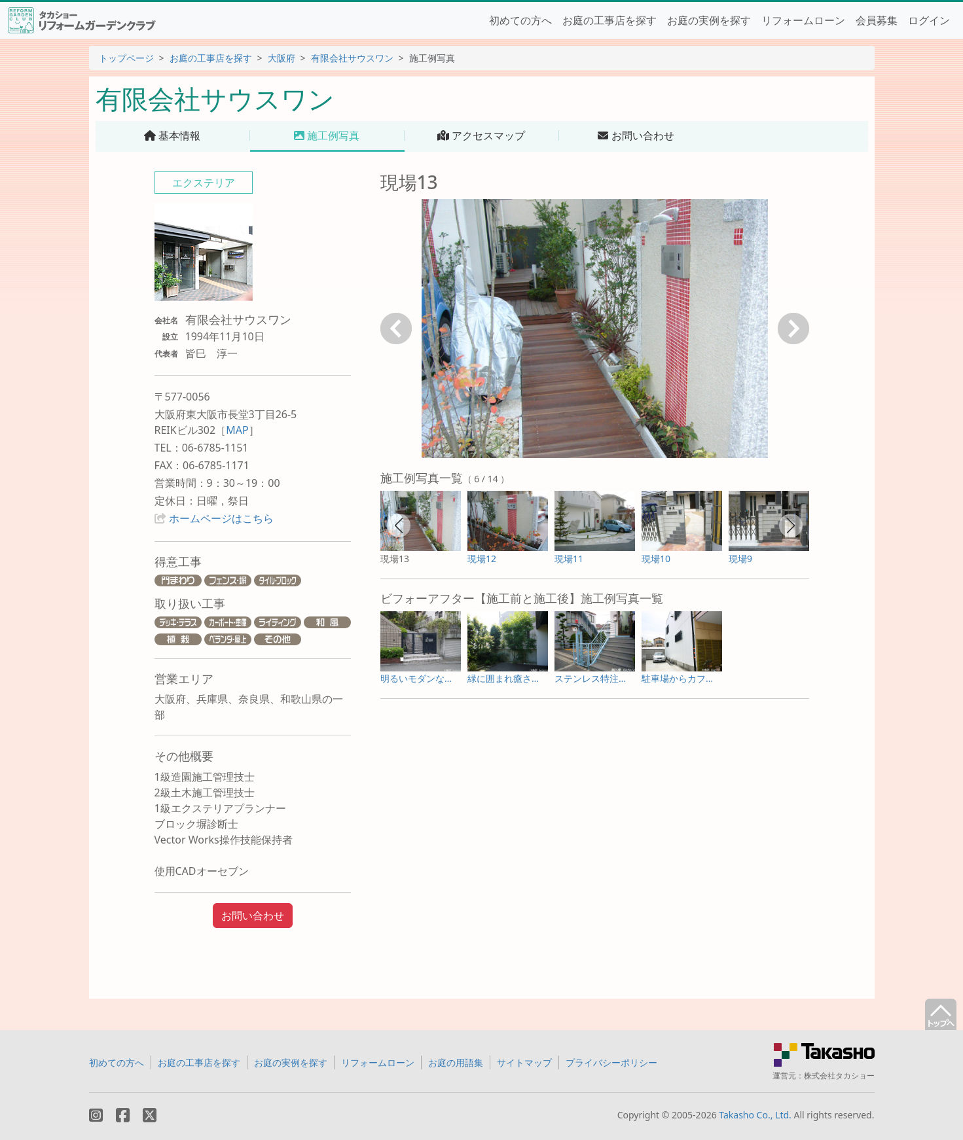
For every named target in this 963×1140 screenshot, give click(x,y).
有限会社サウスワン (352, 58)
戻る (396, 328)
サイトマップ (524, 1062)
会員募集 (877, 20)
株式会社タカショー (839, 1075)
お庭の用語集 (455, 1062)
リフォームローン (803, 20)
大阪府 (281, 58)
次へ (793, 328)
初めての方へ (520, 20)
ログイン (929, 20)
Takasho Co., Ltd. (755, 1115)
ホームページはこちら (221, 518)
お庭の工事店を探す (609, 20)
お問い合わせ (252, 915)
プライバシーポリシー (611, 1062)
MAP (237, 430)
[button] (398, 525)
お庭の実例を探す (709, 20)
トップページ (126, 58)
